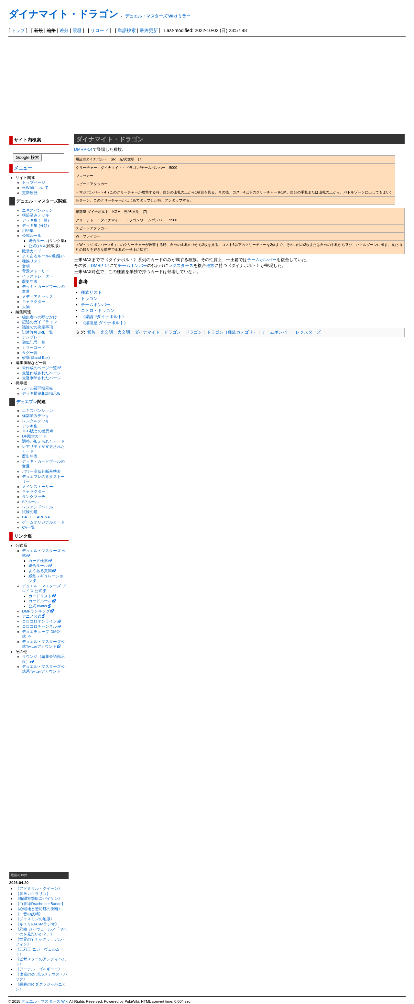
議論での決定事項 (37, 327)
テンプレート (33, 337)
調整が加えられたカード (43, 441)
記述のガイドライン (39, 322)
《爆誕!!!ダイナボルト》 (103, 316)
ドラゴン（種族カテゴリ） (232, 332)
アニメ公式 (31, 616)
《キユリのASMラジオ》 (37, 924)
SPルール (30, 502)
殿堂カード (31, 251)
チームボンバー (262, 259)
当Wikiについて (35, 187)
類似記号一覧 (33, 342)
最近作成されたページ (41, 373)
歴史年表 (30, 281)
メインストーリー (37, 486)
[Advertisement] (207, 85)
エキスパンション (37, 210)
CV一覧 (28, 527)
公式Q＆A (37, 246)
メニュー (23, 168)
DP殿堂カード (34, 436)
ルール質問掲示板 (37, 388)
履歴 (77, 30)
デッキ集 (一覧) (35, 220)
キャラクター (33, 301)
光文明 (106, 332)
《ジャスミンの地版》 (35, 919)
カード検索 (38, 560)
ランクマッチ (33, 496)
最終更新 (149, 30)
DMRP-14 (83, 149)
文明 (26, 266)
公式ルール (31, 235)
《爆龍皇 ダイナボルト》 (104, 322)
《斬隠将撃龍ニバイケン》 (39, 898)
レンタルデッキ (35, 421)
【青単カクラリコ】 (33, 893)
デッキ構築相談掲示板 (41, 393)
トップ (18, 30)
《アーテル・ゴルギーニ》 (39, 969)
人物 (26, 306)
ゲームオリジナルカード (43, 522)
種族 (210, 265)
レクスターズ (180, 265)
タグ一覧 (30, 352)
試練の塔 (30, 512)
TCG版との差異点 (37, 431)
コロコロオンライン (39, 621)
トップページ (33, 182)
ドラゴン (89, 298)
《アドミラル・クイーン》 (39, 888)
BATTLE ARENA (36, 517)
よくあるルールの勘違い (43, 256)
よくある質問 (40, 570)
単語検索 (127, 30)
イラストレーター (37, 276)
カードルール (40, 601)
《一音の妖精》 (29, 914)
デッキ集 (30, 426)
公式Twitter (37, 606)
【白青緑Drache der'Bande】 (40, 903)
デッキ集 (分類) (35, 225)
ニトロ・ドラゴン (97, 310)
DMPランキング (36, 611)
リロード (100, 30)
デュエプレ (26, 401)
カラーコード (33, 347)
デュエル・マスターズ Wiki (44, 1001)
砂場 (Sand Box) (36, 357)
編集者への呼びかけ (39, 317)
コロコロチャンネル (39, 626)
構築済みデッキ (35, 215)
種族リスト (31, 261)
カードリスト (40, 596)
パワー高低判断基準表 (41, 471)
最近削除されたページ (41, 378)
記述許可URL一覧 (37, 332)
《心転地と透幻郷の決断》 (39, 909)
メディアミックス (37, 296)
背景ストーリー (35, 271)
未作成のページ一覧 (39, 368)
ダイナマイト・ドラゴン (63, 14)
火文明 (123, 332)
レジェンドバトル (37, 507)
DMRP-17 (100, 265)
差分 (64, 30)
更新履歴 (30, 193)
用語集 (28, 230)
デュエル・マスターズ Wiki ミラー (158, 16)
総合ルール (38, 240)
